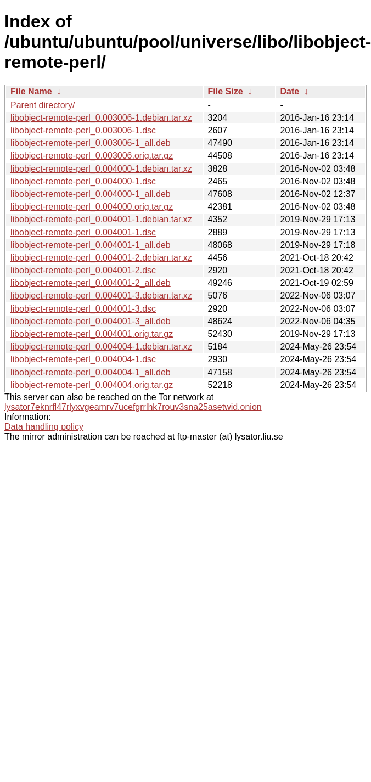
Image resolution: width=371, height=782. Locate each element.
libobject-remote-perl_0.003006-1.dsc (83, 130)
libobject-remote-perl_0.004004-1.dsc (83, 359)
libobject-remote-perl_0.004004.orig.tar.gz (91, 385)
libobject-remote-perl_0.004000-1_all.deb (90, 194)
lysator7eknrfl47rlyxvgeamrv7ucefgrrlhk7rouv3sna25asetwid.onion (133, 407)
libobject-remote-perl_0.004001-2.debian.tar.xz (101, 257)
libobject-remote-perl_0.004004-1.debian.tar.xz (101, 346)
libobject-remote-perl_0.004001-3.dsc (83, 308)
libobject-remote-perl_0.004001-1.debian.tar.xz (101, 219)
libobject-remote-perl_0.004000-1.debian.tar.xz (101, 168)
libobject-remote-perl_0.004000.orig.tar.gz (91, 206)
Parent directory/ (42, 105)
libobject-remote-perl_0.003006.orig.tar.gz (91, 155)
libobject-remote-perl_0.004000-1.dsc (83, 181)
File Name (31, 91)
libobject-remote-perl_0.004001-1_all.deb (90, 245)
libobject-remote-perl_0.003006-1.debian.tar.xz (101, 117)
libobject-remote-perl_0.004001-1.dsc (83, 232)
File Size (225, 91)
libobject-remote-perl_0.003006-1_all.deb (90, 143)
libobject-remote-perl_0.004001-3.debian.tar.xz (101, 295)
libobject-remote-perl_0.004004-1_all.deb (90, 372)
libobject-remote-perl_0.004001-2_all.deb (90, 283)
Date (290, 91)
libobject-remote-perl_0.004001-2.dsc (83, 270)
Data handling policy (43, 426)
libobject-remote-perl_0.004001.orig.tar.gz (91, 334)
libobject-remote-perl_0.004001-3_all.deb (90, 321)
